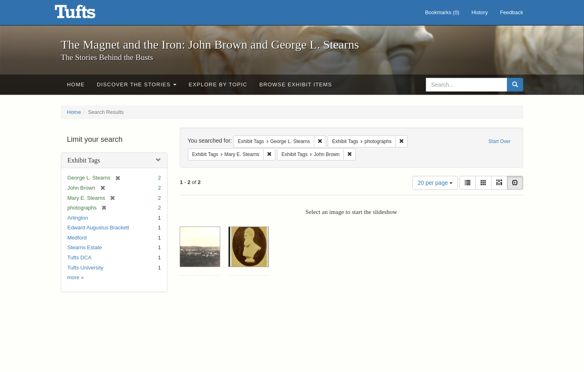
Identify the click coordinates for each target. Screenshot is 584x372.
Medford (77, 238)
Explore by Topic (218, 84)
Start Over (499, 141)
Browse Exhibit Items (296, 84)
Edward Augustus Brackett (98, 227)
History (479, 12)
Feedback (511, 12)
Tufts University (85, 268)
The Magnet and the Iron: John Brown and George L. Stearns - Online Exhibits (85, 14)
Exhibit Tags (83, 160)
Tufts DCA (79, 257)
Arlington (77, 218)
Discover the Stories (137, 84)
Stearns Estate (84, 247)
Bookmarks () (442, 12)
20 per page (435, 183)
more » (75, 277)
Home (76, 84)
